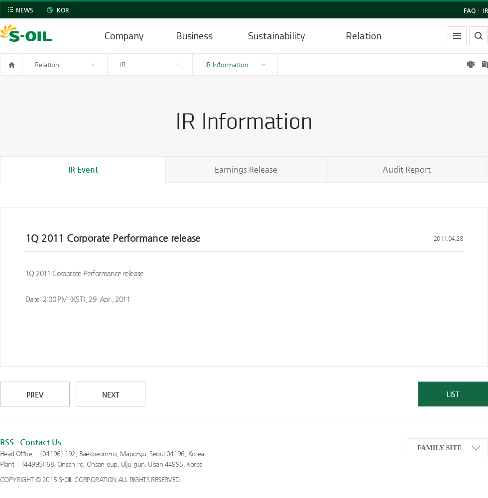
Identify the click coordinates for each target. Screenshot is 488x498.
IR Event (83, 169)
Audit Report (406, 169)
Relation (363, 35)
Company (124, 35)
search (478, 35)
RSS (7, 442)
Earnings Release (246, 169)
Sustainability (276, 35)
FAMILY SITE (439, 448)
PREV (34, 394)
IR (485, 10)
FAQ (470, 10)
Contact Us (40, 442)
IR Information (226, 64)
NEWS (24, 9)
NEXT (111, 394)
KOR (63, 9)
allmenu (457, 35)
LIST (453, 394)
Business (194, 35)
